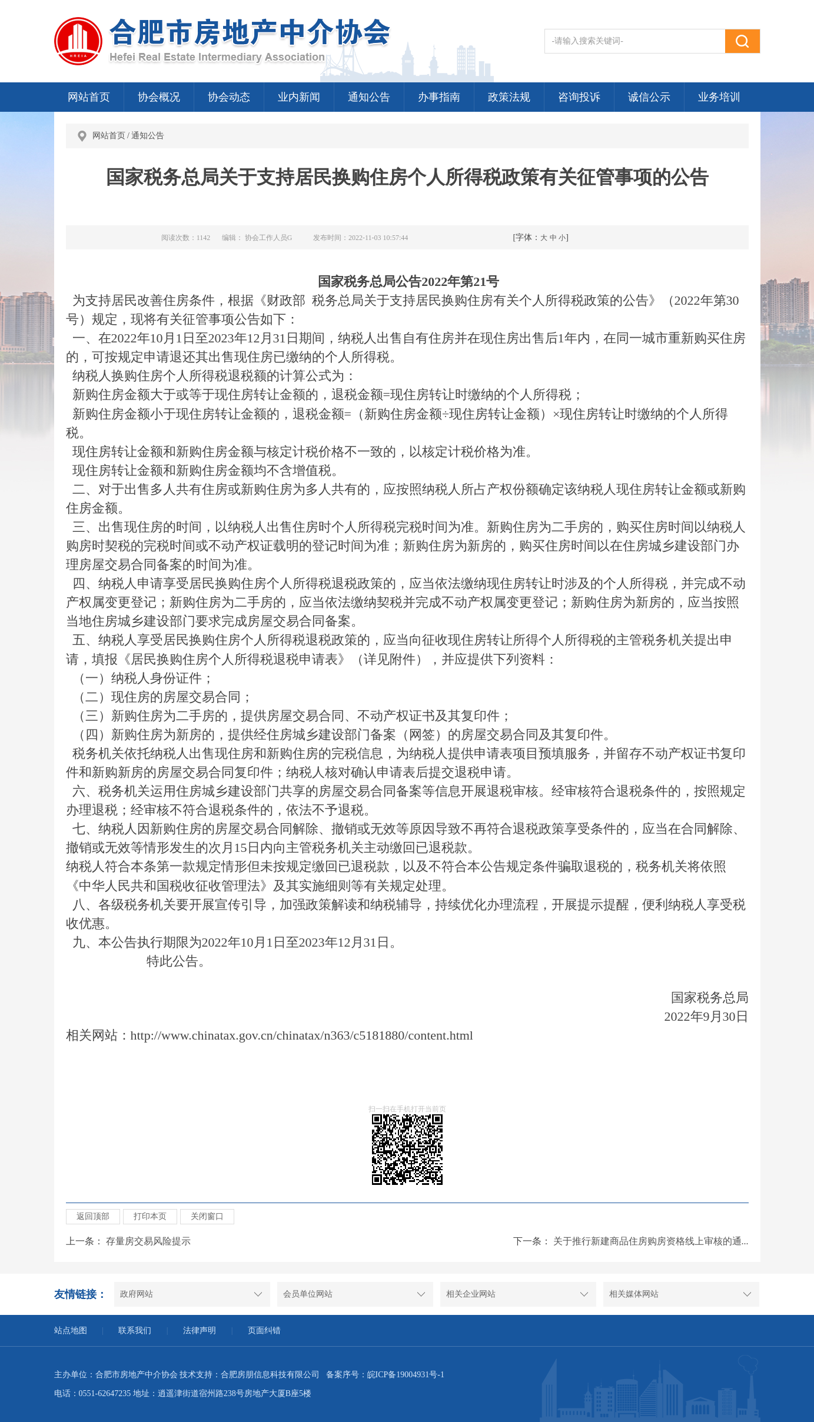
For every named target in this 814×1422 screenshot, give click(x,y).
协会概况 (159, 97)
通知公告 (369, 97)
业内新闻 (299, 97)
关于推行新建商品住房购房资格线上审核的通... (651, 1241)
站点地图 (70, 1330)
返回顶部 (93, 1216)
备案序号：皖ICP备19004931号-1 (385, 1374)
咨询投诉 (579, 97)
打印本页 (150, 1216)
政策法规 (509, 97)
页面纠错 (264, 1330)
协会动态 (229, 97)
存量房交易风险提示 (148, 1241)
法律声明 (199, 1330)
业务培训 (719, 97)
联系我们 (134, 1330)
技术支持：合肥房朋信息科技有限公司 (250, 1374)
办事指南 (439, 97)
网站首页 (89, 97)
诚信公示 (649, 97)
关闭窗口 (207, 1216)
